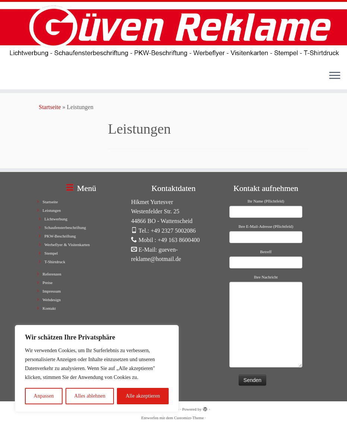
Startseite (50, 107)
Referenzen (51, 274)
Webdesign (51, 299)
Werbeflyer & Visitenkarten (67, 244)
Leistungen (51, 210)
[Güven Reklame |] (173, 33)
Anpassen (44, 396)
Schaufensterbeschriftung (65, 227)
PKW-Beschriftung (60, 236)
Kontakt (48, 308)
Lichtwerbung (55, 219)
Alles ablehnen (89, 396)
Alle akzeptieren (143, 396)
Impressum (51, 291)
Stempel (51, 253)
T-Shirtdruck (54, 261)
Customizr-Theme (189, 417)
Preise (47, 282)
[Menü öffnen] (334, 76)
